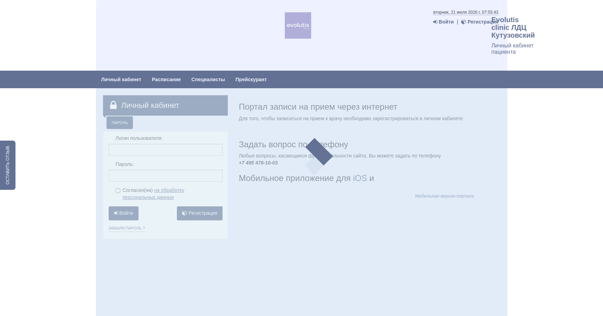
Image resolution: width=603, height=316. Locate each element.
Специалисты (208, 79)
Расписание (166, 79)
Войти (443, 22)
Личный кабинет (121, 79)
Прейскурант (251, 79)
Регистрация (479, 22)
